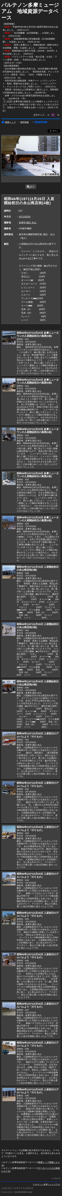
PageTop (57, 1178)
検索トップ (8, 122)
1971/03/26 (24, 216)
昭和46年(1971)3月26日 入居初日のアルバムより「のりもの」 (38, 735)
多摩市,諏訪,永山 (28, 222)
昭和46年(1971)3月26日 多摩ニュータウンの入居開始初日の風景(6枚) (38, 334)
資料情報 (24, 122)
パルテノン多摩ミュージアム (47, 1184)
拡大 (31, 186)
